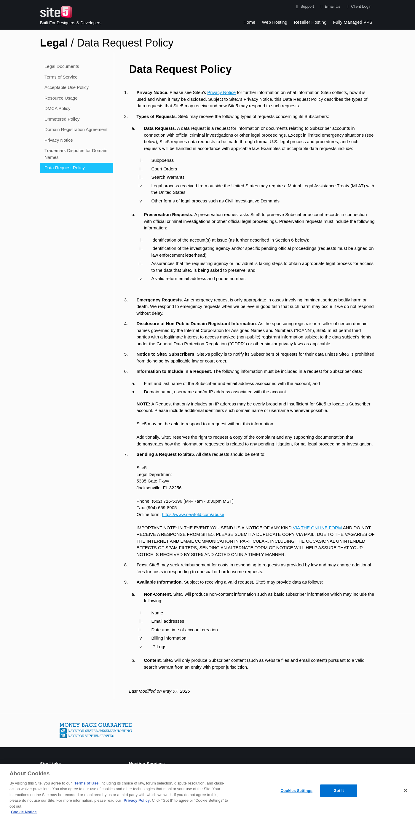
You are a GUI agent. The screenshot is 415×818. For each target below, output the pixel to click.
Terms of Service (61, 76)
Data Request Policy (64, 167)
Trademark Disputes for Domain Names (75, 154)
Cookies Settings (296, 790)
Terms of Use (86, 783)
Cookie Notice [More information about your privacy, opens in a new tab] (24, 812)
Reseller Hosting (310, 22)
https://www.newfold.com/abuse (193, 514)
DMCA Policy (57, 108)
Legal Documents (61, 66)
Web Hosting (274, 22)
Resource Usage (61, 97)
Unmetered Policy (61, 119)
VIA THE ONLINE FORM (318, 527)
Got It (338, 790)
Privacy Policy (137, 800)
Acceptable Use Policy (66, 87)
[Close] (405, 790)
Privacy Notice (58, 140)
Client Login (357, 6)
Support (304, 6)
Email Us (329, 6)
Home (249, 22)
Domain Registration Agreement (76, 129)
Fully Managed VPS (352, 22)
